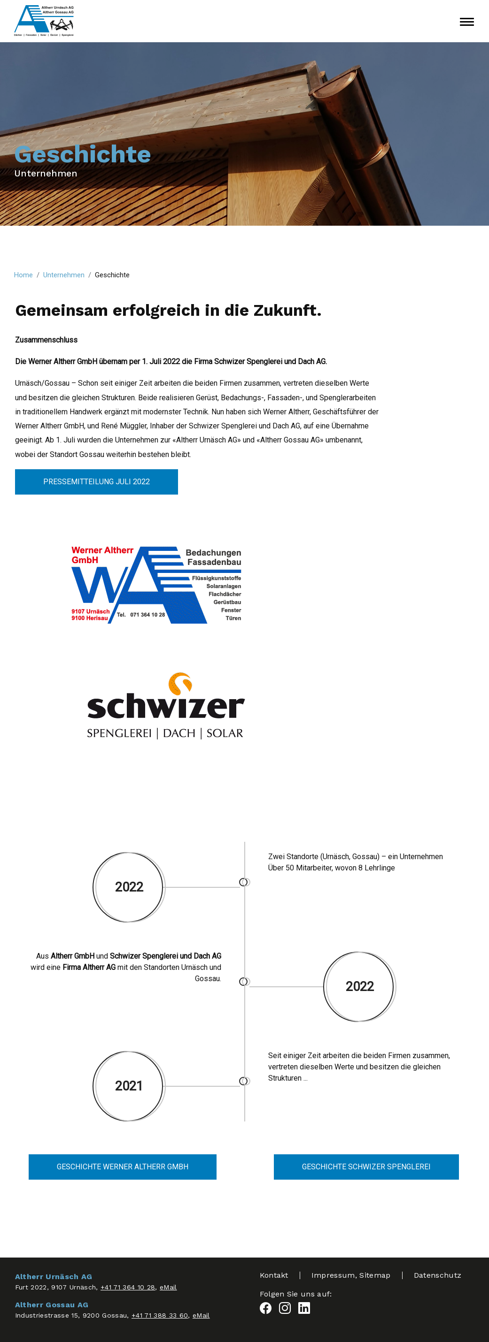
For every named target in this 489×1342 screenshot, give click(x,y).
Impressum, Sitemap (351, 1275)
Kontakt (274, 1275)
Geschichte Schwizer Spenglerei (366, 1166)
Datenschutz (438, 1275)
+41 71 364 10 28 (128, 1287)
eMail (168, 1287)
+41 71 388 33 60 (160, 1315)
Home (23, 275)
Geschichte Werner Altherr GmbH (122, 1166)
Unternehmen (46, 173)
